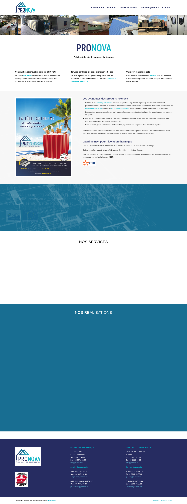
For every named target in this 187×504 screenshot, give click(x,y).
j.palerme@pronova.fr (134, 487)
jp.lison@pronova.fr (133, 477)
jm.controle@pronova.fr (79, 487)
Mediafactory (52, 500)
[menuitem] (97, 7)
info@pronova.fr (77, 463)
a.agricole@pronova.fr (79, 477)
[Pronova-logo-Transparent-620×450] (25, 7)
